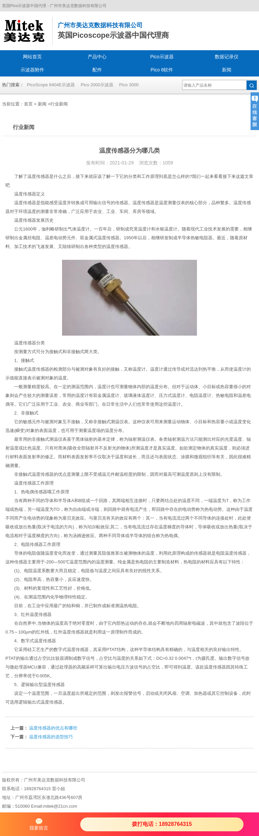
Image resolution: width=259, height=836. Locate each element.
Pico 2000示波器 (97, 84)
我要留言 (38, 824)
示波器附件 (32, 69)
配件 (97, 69)
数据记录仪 (226, 56)
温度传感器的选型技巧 (51, 736)
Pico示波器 (161, 56)
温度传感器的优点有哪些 (53, 728)
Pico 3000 (129, 84)
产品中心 (97, 56)
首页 (28, 103)
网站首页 (32, 56)
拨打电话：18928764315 (162, 824)
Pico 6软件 (162, 69)
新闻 (226, 69)
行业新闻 (59, 103)
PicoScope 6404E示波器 (51, 84)
